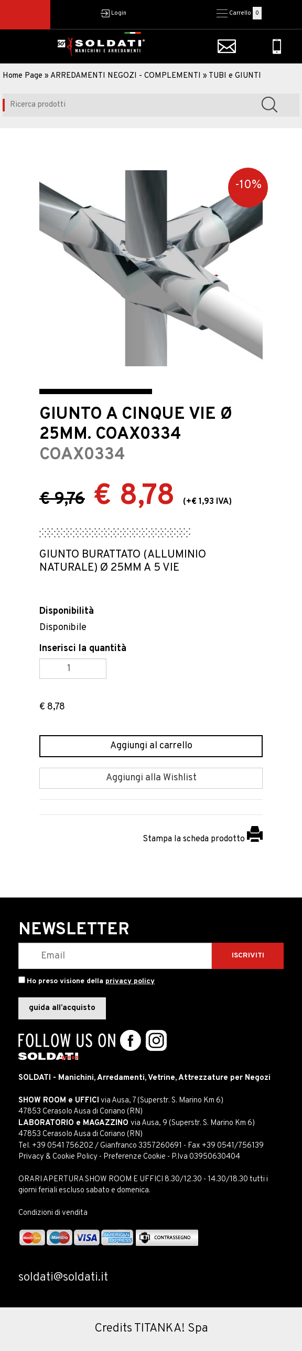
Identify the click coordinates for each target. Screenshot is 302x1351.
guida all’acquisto (62, 1008)
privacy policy (130, 981)
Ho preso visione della (91, 981)
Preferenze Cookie (134, 1157)
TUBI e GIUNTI (235, 76)
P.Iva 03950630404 (205, 1157)
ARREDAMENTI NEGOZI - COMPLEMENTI (125, 76)
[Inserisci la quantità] (72, 668)
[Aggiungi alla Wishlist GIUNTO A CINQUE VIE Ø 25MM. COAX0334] (151, 778)
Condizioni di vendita (53, 1213)
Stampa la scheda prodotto (203, 839)
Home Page (22, 76)
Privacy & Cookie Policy (58, 1157)
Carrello (240, 13)
